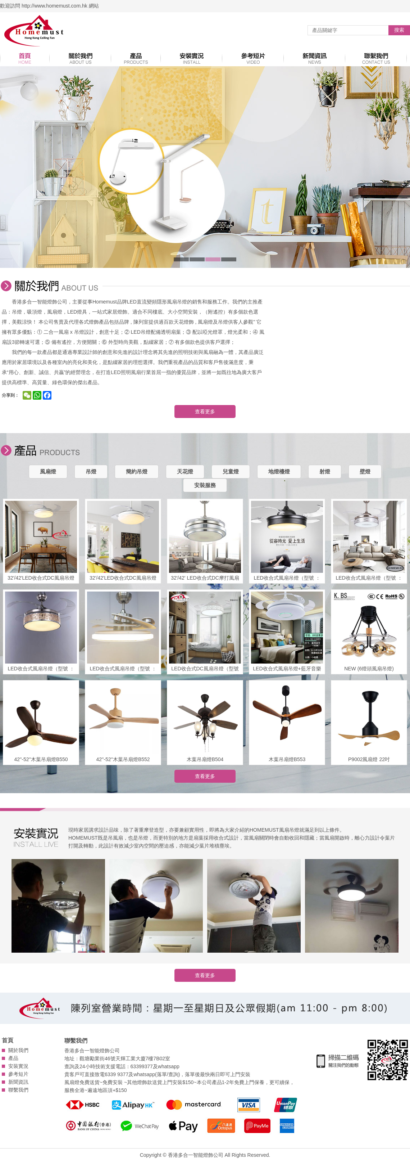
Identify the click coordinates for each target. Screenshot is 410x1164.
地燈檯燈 (279, 471)
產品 (13, 1058)
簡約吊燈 (136, 471)
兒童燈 (231, 471)
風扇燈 (48, 471)
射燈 (324, 471)
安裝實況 (18, 1066)
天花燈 (185, 471)
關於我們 (18, 1050)
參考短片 (18, 1074)
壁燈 (365, 471)
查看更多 (205, 411)
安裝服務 (205, 485)
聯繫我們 (18, 1090)
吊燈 (91, 471)
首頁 (7, 1040)
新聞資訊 (18, 1082)
